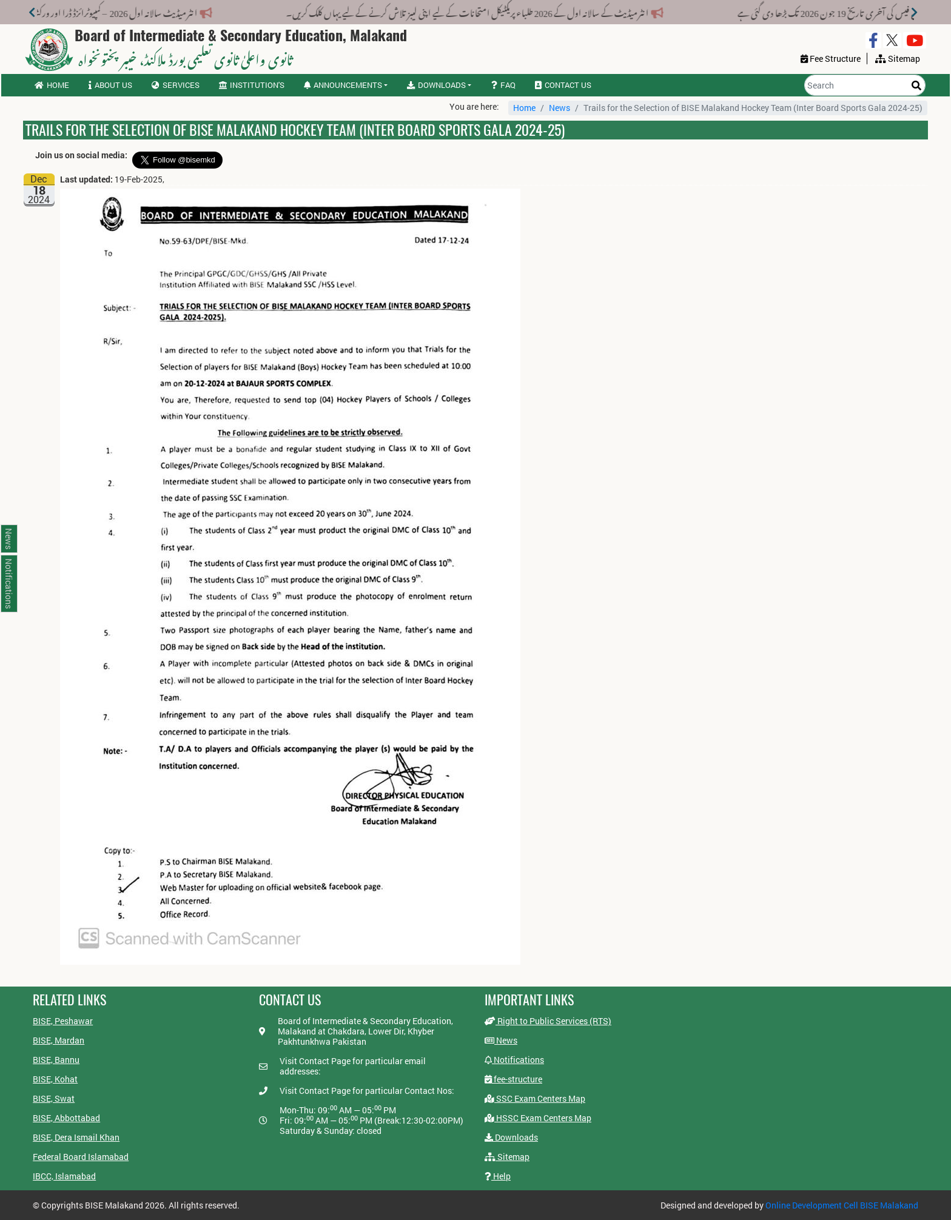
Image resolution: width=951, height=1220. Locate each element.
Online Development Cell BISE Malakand (841, 1205)
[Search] (865, 85)
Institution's (251, 84)
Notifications (514, 1059)
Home (52, 84)
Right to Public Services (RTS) (548, 1021)
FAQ (503, 84)
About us (110, 84)
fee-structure (513, 1079)
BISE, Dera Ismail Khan (76, 1137)
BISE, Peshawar (63, 1021)
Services (176, 84)
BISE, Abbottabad (66, 1118)
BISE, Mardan (58, 1040)
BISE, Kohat (55, 1079)
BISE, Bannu (56, 1059)
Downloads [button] (436, 84)
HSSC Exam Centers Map (538, 1118)
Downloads (511, 1137)
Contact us (563, 84)
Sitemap (507, 1156)
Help (498, 1176)
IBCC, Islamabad (64, 1176)
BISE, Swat (54, 1098)
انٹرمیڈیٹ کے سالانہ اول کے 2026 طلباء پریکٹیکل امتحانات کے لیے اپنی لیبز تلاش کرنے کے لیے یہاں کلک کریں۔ (461, 11)
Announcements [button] (343, 84)
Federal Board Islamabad (81, 1156)
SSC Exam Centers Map (535, 1098)
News (559, 107)
